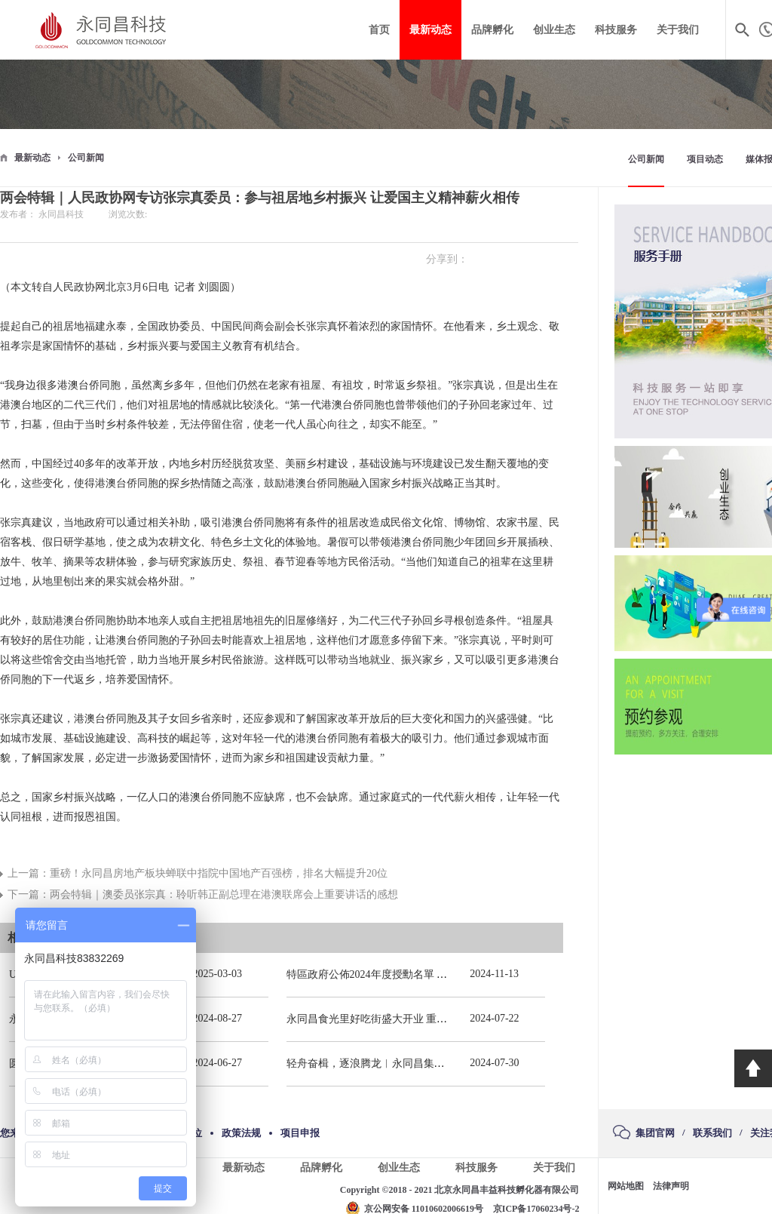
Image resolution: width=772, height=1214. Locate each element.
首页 (379, 29)
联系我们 (712, 1133)
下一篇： (203, 894)
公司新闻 (86, 157)
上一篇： (198, 873)
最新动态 (32, 157)
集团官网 (655, 1133)
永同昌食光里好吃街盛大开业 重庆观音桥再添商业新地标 (419, 1019)
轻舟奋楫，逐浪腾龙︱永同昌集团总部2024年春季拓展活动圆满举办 (444, 1063)
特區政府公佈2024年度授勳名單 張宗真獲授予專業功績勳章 (425, 974)
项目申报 (300, 1133)
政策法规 (241, 1133)
